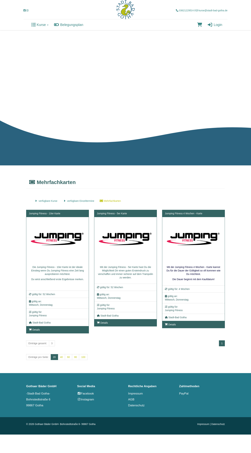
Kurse (39, 25)
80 (75, 357)
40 (61, 357)
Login (214, 25)
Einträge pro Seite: (38, 357)
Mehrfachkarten (110, 201)
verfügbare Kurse (45, 201)
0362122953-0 (185, 10)
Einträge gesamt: (37, 343)
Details (34, 329)
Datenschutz (136, 405)
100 (83, 357)
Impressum (135, 393)
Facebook (85, 393)
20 (54, 357)
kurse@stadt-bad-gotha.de (211, 10)
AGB (131, 399)
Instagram (85, 399)
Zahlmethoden (189, 386)
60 (68, 357)
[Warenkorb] (200, 24)
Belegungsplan (68, 25)
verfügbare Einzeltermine (78, 201)
